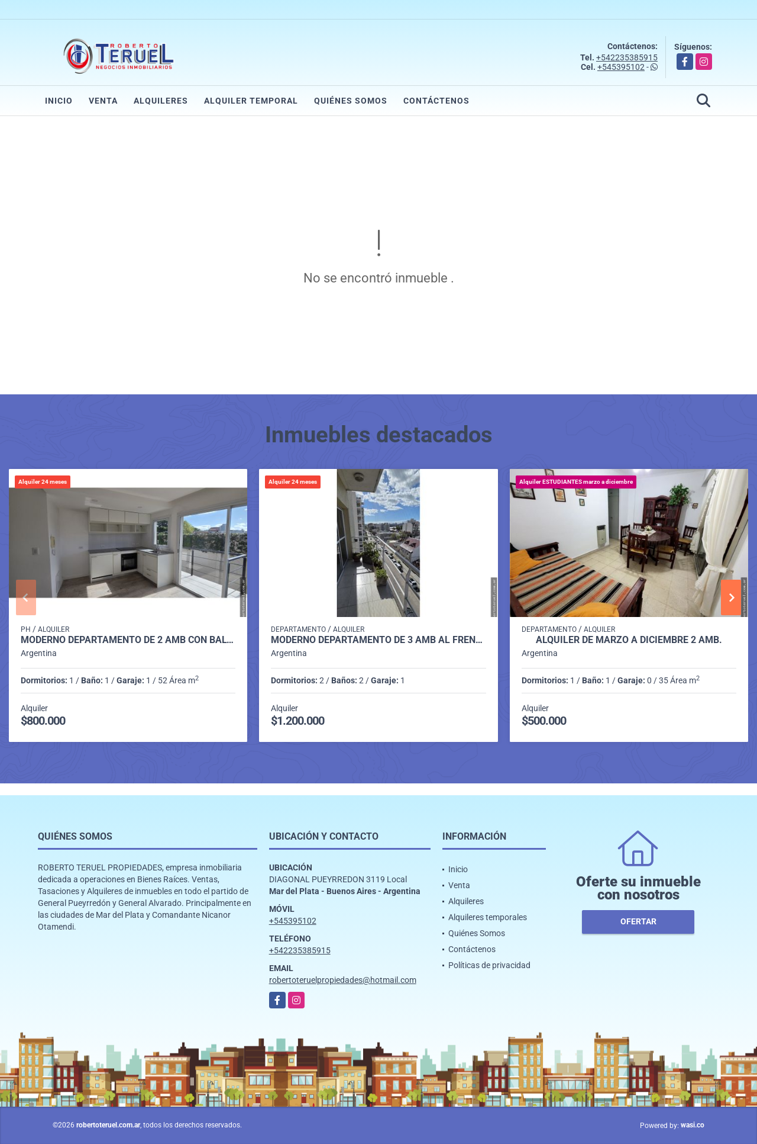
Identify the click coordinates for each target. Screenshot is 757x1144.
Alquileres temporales (487, 917)
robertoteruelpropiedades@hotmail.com (342, 980)
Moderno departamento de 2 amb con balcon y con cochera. (128, 640)
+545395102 (621, 67)
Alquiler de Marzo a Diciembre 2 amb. (629, 640)
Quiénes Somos (350, 100)
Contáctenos (436, 100)
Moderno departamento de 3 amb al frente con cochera (378, 640)
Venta (103, 100)
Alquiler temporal (251, 100)
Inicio (59, 100)
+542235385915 (627, 57)
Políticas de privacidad (489, 965)
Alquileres (161, 100)
